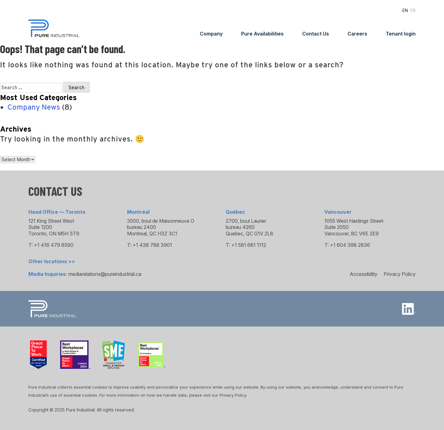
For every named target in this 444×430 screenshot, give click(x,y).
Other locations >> (51, 261)
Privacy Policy (400, 274)
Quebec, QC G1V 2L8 (249, 233)
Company (211, 34)
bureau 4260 (240, 227)
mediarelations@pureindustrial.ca (104, 274)
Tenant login (401, 34)
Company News (33, 107)
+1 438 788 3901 (152, 245)
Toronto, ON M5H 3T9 (53, 233)
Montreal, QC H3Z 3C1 (152, 233)
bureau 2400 (141, 227)
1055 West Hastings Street (353, 221)
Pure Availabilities (262, 34)
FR (413, 10)
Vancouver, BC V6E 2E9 (351, 233)
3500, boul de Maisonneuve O (160, 221)
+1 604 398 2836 (350, 245)
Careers (357, 34)
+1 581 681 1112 (248, 245)
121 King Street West (51, 221)
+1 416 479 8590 (53, 245)
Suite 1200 (40, 227)
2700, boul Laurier (246, 221)
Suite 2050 (336, 227)
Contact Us (315, 34)
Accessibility (363, 274)
